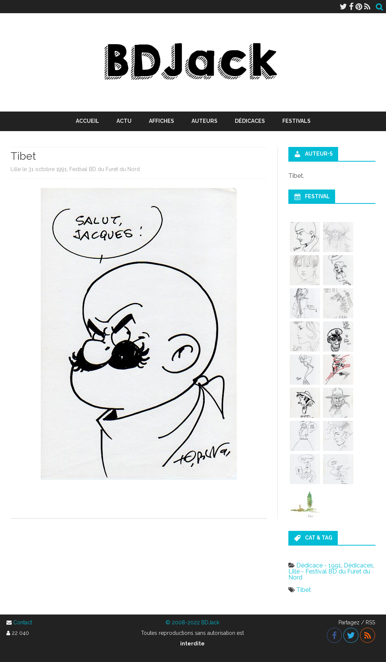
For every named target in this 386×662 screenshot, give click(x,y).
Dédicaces (250, 121)
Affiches (161, 121)
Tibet (303, 589)
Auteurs (204, 121)
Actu (124, 121)
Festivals (296, 121)
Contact (22, 622)
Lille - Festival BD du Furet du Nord (329, 574)
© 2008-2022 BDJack (192, 622)
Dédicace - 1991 (318, 565)
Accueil (87, 121)
